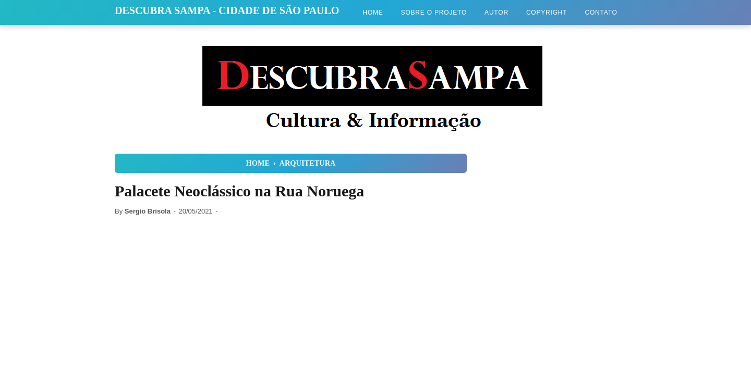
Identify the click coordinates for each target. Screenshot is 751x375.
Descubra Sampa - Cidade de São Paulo (227, 10)
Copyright (546, 12)
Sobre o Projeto (434, 12)
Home (372, 12)
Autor (496, 12)
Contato (601, 12)
